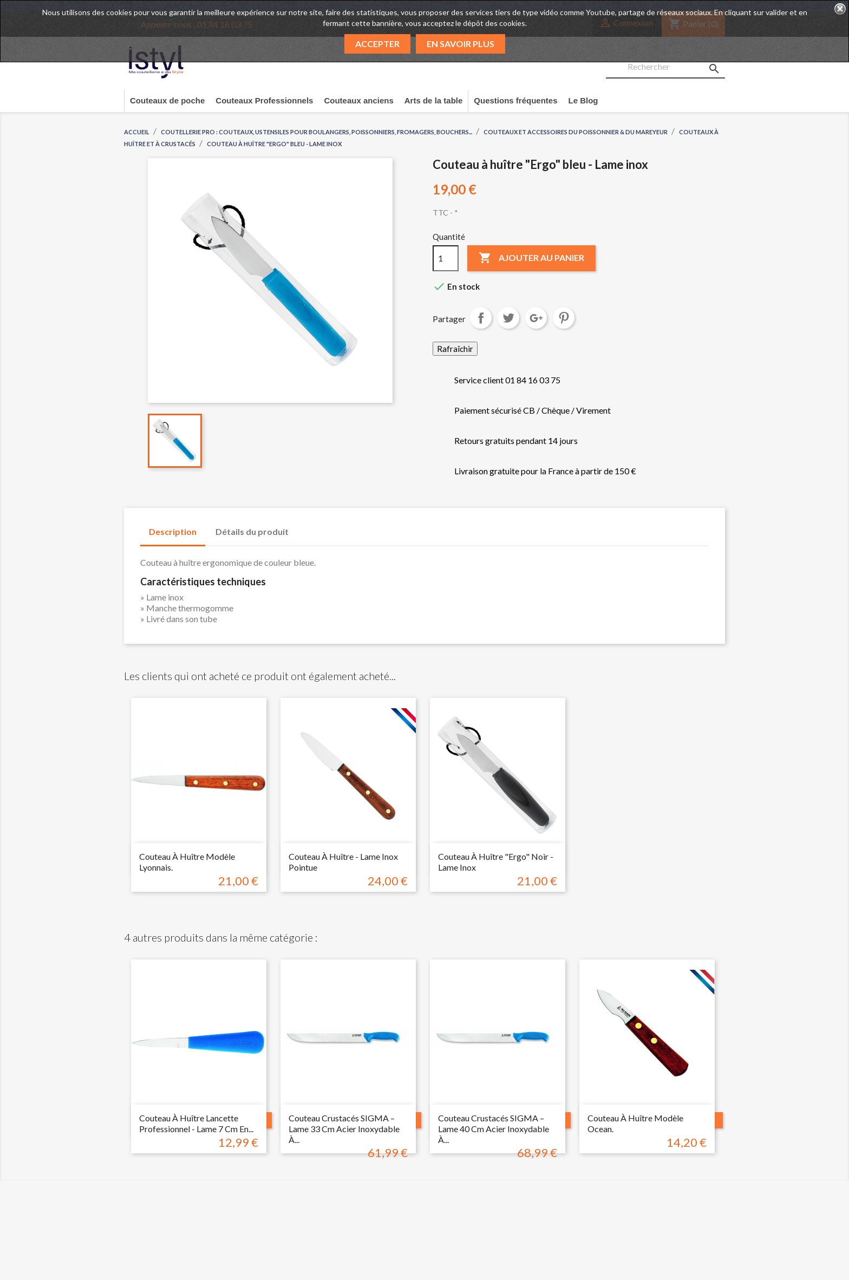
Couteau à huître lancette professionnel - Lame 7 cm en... (196, 1123)
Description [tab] (173, 531)
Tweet (508, 318)
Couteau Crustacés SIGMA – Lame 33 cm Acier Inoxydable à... (344, 1129)
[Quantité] (446, 258)
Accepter (377, 43)
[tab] (307, 526)
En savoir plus (460, 43)
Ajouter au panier (531, 258)
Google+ (536, 318)
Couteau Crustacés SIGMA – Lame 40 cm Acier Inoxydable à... (493, 1129)
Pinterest (563, 318)
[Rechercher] (665, 67)
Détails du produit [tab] (252, 531)
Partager (481, 318)
